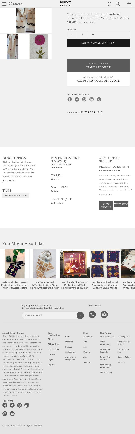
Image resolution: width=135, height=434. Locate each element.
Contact (51, 354)
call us (93, 314)
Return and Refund (105, 358)
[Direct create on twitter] (13, 405)
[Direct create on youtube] (13, 414)
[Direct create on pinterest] (20, 405)
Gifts (85, 342)
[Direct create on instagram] (5, 414)
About (51, 339)
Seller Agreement (105, 343)
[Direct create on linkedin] (27, 405)
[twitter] (77, 99)
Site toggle (4, 4)
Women (86, 352)
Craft (67, 337)
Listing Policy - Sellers (124, 343)
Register (52, 365)
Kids (85, 357)
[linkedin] (92, 99)
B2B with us (53, 344)
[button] (131, 269)
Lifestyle (86, 362)
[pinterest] (84, 99)
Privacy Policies (107, 337)
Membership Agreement (106, 366)
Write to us (105, 314)
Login (50, 360)
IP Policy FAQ (124, 337)
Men (85, 347)
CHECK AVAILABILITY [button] (98, 42)
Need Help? (84, 112)
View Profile (106, 205)
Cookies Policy (124, 357)
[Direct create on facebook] (5, 405)
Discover (69, 342)
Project (68, 347)
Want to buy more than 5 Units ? (98, 79)
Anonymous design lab (70, 358)
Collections (88, 337)
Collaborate (70, 352)
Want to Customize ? (98, 66)
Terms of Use (106, 372)
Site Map (121, 362)
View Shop (121, 204)
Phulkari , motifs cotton (16, 195)
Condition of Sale (123, 350)
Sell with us (53, 349)
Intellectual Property (105, 350)
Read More (8, 181)
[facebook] (70, 99)
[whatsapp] (99, 99)
